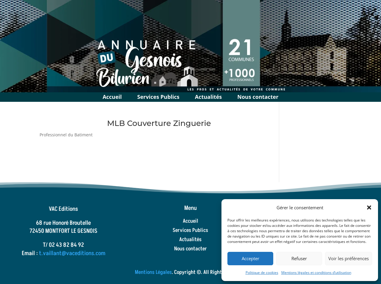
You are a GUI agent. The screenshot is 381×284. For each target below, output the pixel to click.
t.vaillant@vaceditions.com (72, 253)
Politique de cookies (262, 272)
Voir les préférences (348, 258)
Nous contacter (257, 96)
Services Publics (158, 96)
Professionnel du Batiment (66, 135)
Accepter (250, 258)
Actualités (208, 96)
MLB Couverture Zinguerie (159, 123)
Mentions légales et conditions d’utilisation (316, 272)
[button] (369, 207)
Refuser (299, 258)
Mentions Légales (153, 272)
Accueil (112, 96)
